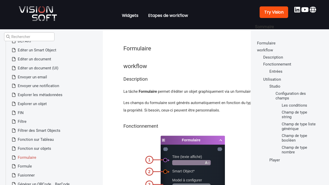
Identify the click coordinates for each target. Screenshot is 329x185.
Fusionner (26, 175)
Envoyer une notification (38, 86)
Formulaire (27, 157)
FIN (21, 112)
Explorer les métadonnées (40, 94)
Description (273, 57)
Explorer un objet (32, 103)
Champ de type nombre (294, 149)
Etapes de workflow (168, 15)
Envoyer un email (32, 77)
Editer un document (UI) (38, 68)
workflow (265, 50)
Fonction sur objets (34, 148)
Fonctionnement (277, 64)
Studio (274, 86)
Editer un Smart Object (37, 50)
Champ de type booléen (294, 138)
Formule (25, 166)
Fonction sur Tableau (36, 139)
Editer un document (34, 59)
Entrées (275, 71)
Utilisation (272, 79)
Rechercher (18, 36)
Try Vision (274, 12)
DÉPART (25, 41)
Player (274, 160)
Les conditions (294, 105)
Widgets (130, 15)
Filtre (22, 121)
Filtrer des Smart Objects (39, 130)
